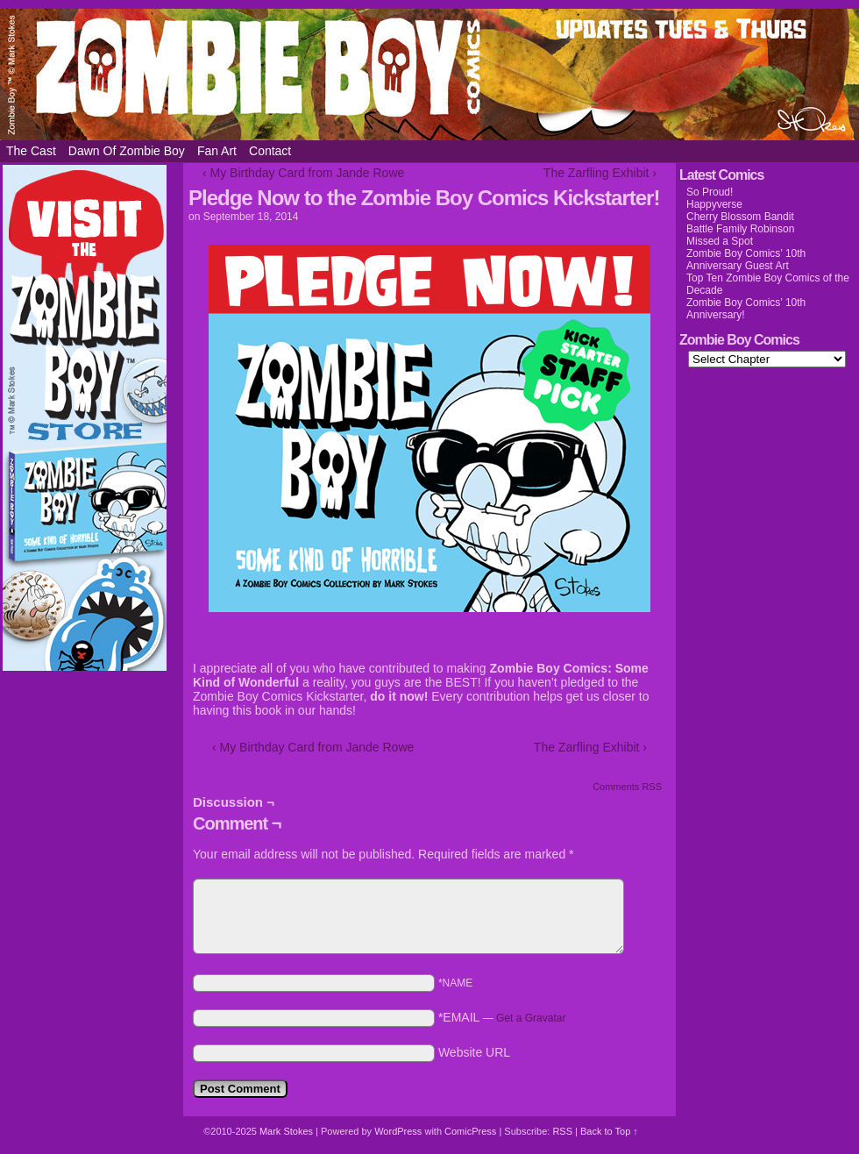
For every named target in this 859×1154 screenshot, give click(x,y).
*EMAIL (502, 1017)
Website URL (474, 1052)
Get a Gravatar (530, 1018)
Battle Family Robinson (740, 229)
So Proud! (709, 192)
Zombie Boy (429, 74)
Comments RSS (627, 786)
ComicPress (470, 1131)
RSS (562, 1131)
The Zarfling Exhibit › (600, 173)
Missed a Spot (719, 241)
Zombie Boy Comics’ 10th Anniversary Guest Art (746, 259)
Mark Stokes (287, 1131)
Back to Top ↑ (609, 1131)
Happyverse (714, 204)
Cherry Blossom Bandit (740, 216)
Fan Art (217, 151)
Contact (270, 151)
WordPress (398, 1131)
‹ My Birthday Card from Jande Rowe (303, 173)
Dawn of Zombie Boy (126, 151)
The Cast (31, 151)
